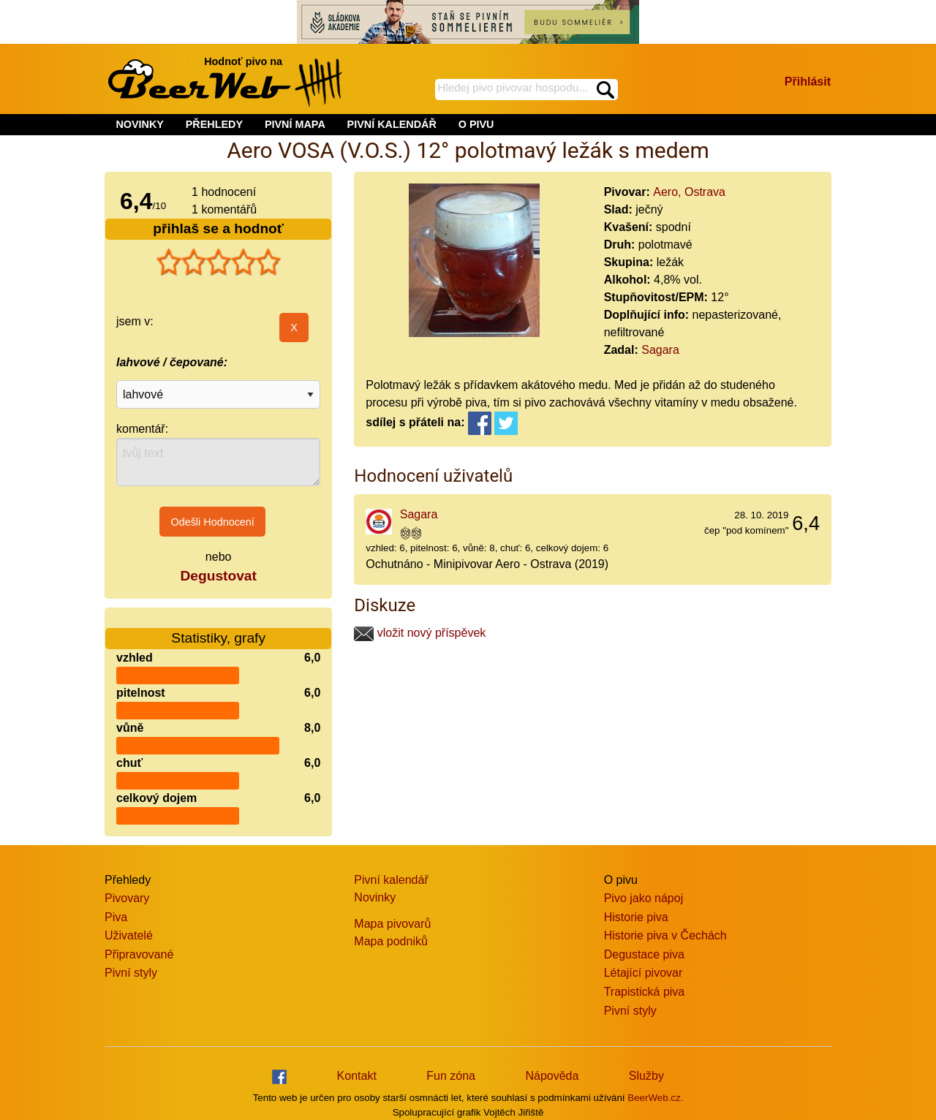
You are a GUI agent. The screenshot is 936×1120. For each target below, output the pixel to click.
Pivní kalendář (391, 880)
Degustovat (218, 575)
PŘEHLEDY (214, 124)
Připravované (139, 954)
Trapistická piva (644, 991)
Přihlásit (808, 81)
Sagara (660, 350)
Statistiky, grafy (218, 629)
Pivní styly (131, 972)
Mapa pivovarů (392, 923)
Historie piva (636, 917)
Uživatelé (129, 935)
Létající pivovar (643, 972)
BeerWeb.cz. (655, 1097)
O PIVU (476, 124)
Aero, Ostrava (689, 192)
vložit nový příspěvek (420, 633)
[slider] (218, 262)
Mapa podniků (391, 941)
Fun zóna (450, 1076)
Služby (646, 1076)
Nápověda (551, 1076)
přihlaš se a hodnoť (218, 228)
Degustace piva (644, 954)
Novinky (375, 897)
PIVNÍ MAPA (295, 124)
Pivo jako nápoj (644, 898)
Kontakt (357, 1076)
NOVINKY (140, 124)
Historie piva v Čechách (665, 935)
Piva (116, 917)
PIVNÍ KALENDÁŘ (392, 124)
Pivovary (127, 898)
